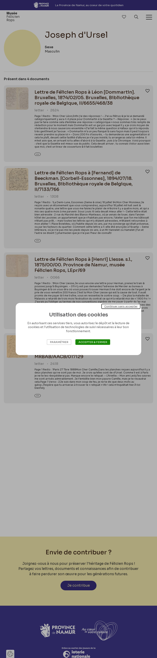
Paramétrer (59, 342)
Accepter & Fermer (92, 342)
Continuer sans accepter (121, 306)
